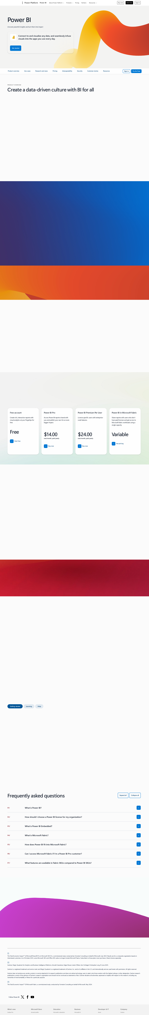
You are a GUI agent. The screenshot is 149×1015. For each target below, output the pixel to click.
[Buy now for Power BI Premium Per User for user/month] (83, 446)
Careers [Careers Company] (122, 1012)
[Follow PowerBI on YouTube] (32, 997)
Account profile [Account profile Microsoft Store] (35, 1012)
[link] (13, 72)
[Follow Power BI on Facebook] (27, 997)
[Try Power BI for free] (136, 71)
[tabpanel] (74, 743)
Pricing (77, 3)
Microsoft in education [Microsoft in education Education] (59, 1012)
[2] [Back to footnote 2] (8, 962)
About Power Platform (55, 3)
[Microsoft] (14, 3)
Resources (92, 3)
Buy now (120, 3)
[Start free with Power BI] (15, 441)
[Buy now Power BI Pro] (49, 446)
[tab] (15, 706)
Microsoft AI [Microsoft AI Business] (77, 1012)
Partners (83, 3)
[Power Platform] (31, 3)
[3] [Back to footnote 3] (8, 981)
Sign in (138, 3)
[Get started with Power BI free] (15, 48)
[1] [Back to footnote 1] (8, 953)
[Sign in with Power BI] (126, 71)
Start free (129, 3)
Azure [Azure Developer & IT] (99, 1012)
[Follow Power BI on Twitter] (22, 997)
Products (69, 3)
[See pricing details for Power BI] (117, 443)
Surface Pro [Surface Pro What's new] (10, 1012)
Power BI (43, 3)
